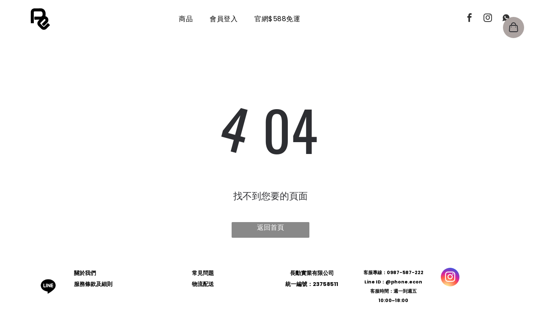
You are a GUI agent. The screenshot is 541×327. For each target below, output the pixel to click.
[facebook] (469, 18)
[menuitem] (185, 18)
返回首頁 (270, 227)
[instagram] (487, 18)
